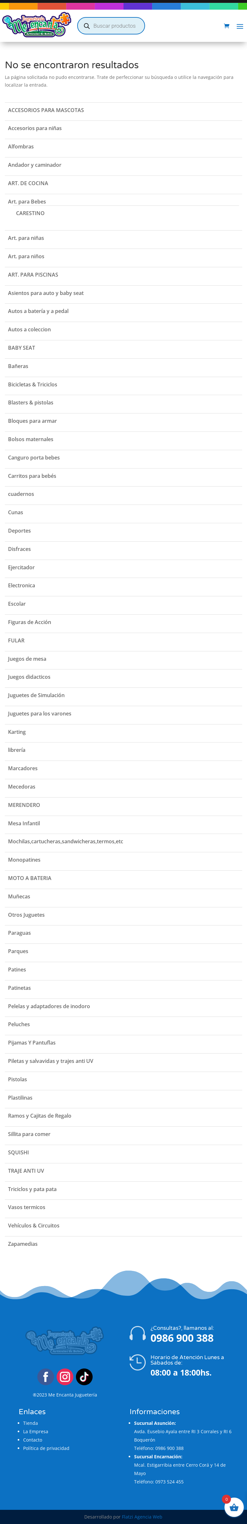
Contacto (32, 1440)
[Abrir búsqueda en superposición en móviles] (111, 26)
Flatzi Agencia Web (142, 1517)
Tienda (30, 1423)
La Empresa (35, 1431)
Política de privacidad (46, 1448)
